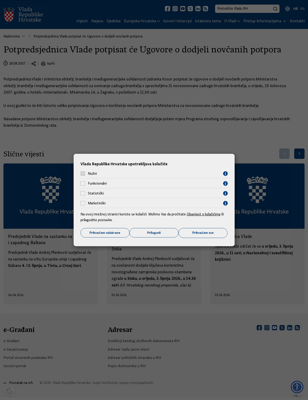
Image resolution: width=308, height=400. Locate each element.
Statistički (96, 193)
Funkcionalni (97, 183)
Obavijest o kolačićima (204, 214)
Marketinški (97, 203)
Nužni (92, 173)
